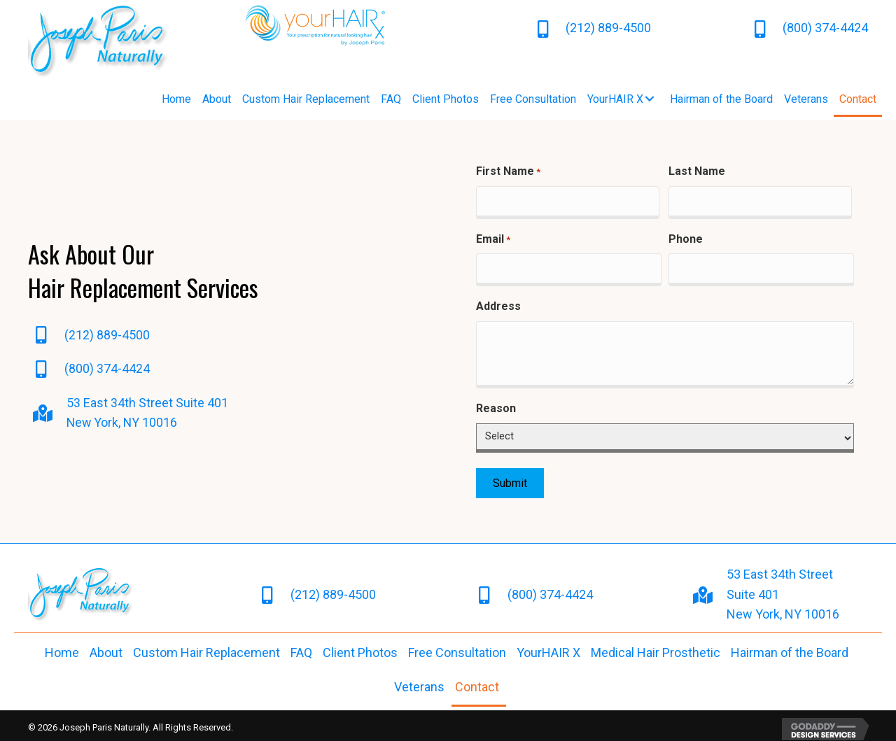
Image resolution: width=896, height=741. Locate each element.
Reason (496, 403)
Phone (685, 236)
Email (493, 237)
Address (498, 301)
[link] (176, 99)
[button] (649, 99)
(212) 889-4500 (608, 27)
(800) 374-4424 (825, 27)
